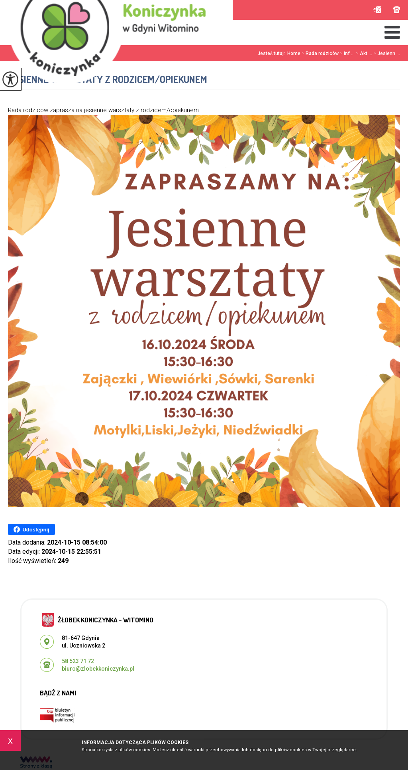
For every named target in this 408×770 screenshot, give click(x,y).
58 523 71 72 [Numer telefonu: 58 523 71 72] (78, 661)
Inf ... (347, 53)
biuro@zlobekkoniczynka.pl (377, 9)
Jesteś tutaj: (272, 53)
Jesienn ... (386, 53)
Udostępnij (31, 529)
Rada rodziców (319, 53)
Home (293, 53)
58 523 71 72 (396, 9)
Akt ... (363, 53)
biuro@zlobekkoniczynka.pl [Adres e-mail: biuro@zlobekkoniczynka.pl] (98, 668)
